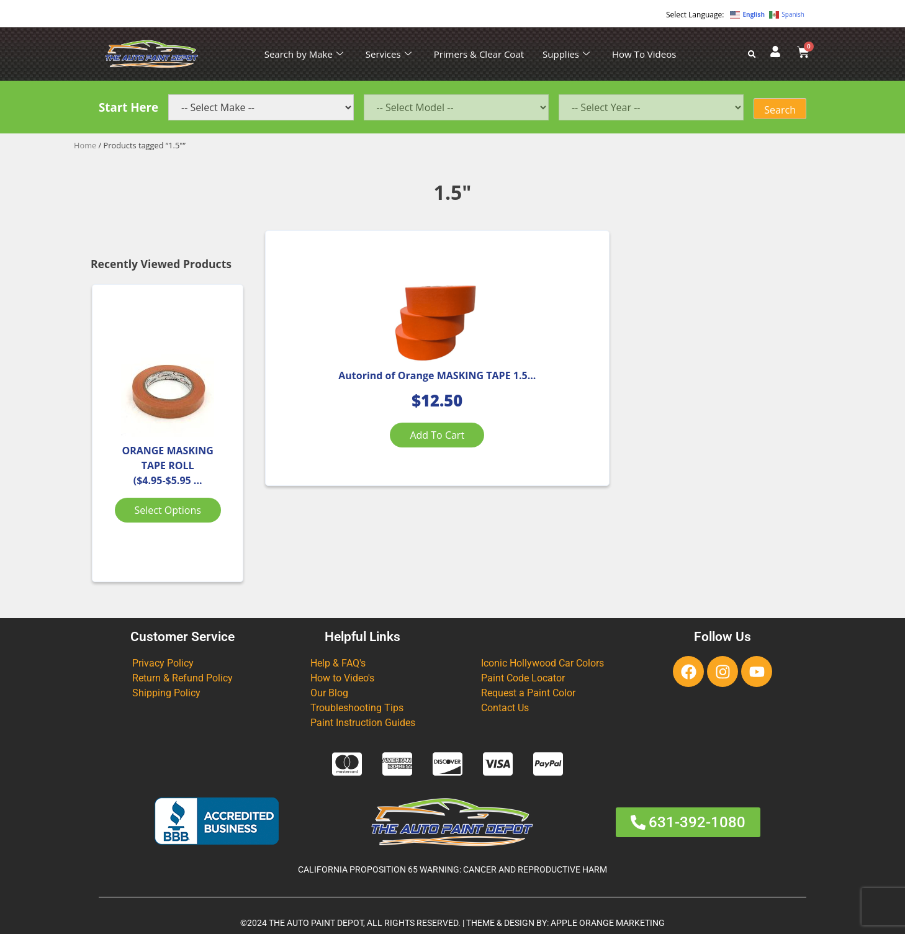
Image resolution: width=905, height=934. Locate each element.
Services (389, 54)
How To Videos (644, 54)
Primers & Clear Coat (479, 54)
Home (85, 145)
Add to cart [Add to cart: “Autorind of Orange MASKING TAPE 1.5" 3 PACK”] (355, 466)
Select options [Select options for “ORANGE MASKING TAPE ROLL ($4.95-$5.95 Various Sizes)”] (168, 510)
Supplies (566, 54)
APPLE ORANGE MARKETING (608, 923)
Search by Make (303, 54)
